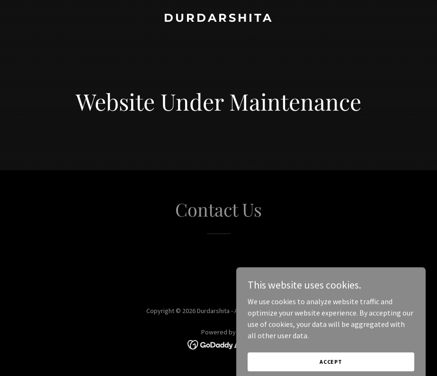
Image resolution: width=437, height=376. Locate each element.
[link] (218, 19)
